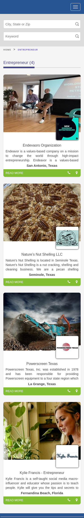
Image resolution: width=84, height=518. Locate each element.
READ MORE (14, 173)
